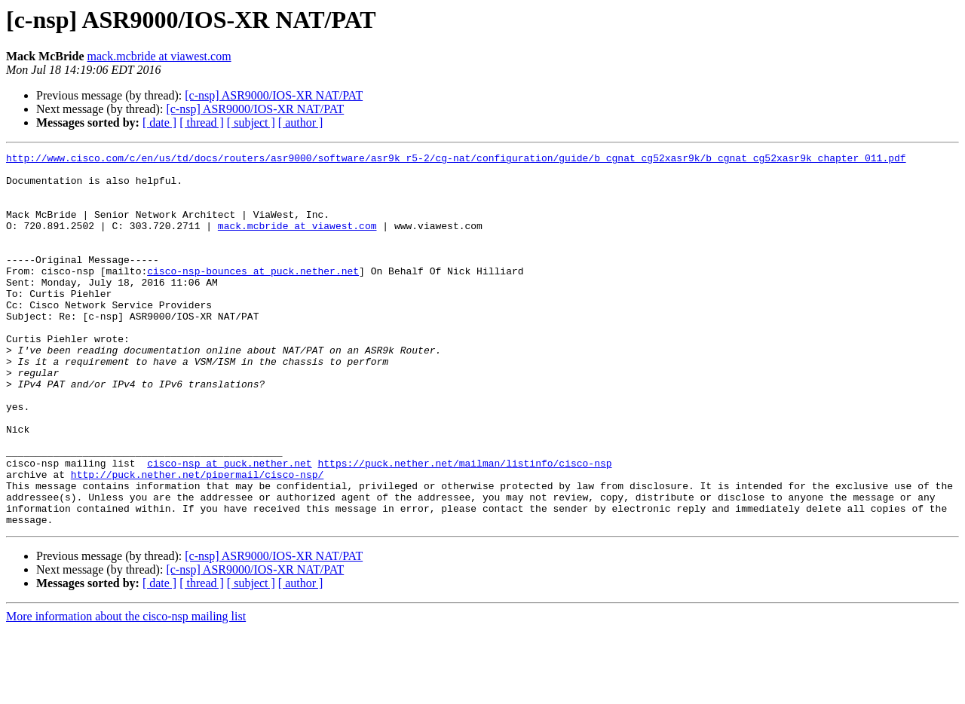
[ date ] (159, 122)
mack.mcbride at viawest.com (159, 56)
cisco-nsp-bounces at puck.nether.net (253, 295)
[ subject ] (251, 122)
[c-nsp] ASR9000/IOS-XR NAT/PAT (274, 95)
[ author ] (300, 122)
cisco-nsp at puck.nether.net (229, 526)
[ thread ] (201, 122)
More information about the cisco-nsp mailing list (126, 690)
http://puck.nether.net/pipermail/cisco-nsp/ (197, 539)
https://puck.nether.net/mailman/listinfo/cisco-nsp (464, 526)
